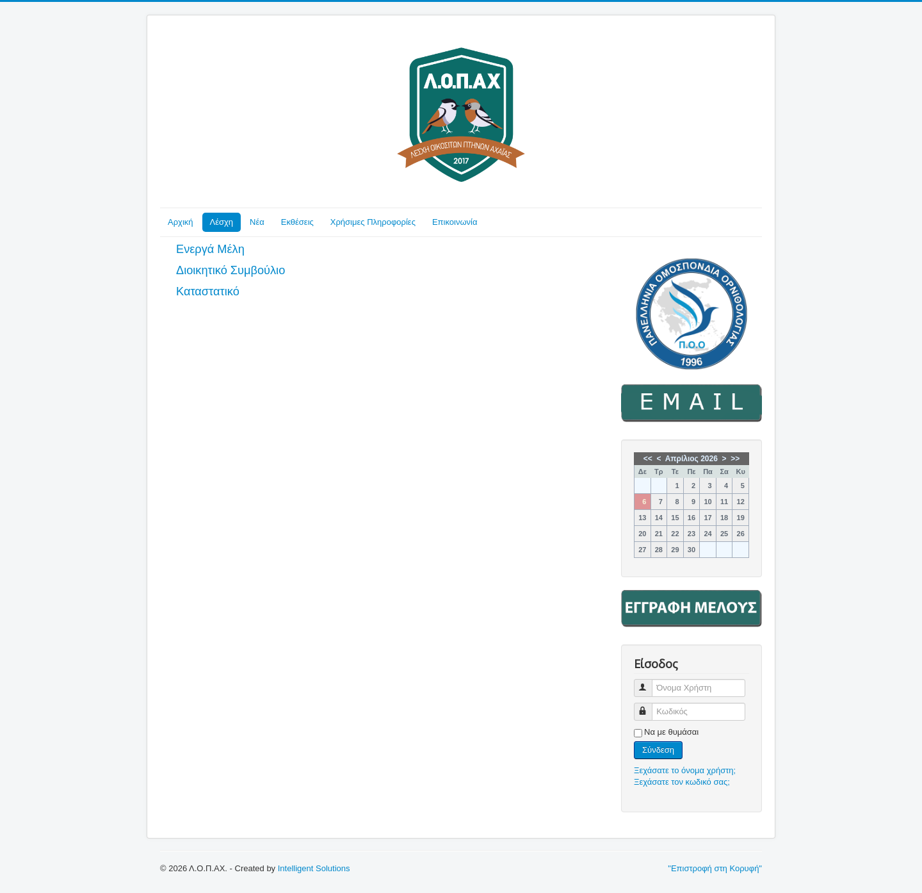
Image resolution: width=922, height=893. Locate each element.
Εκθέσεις (297, 222)
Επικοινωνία (455, 222)
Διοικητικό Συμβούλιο (230, 270)
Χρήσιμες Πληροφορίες (373, 222)
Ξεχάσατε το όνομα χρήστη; (685, 770)
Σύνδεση (658, 750)
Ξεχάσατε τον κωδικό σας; (682, 782)
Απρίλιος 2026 (691, 458)
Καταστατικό (207, 291)
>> (735, 458)
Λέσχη (222, 222)
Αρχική (180, 222)
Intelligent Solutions (314, 868)
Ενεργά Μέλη (210, 249)
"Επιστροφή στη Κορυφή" (715, 868)
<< (647, 458)
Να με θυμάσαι (671, 732)
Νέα (257, 222)
